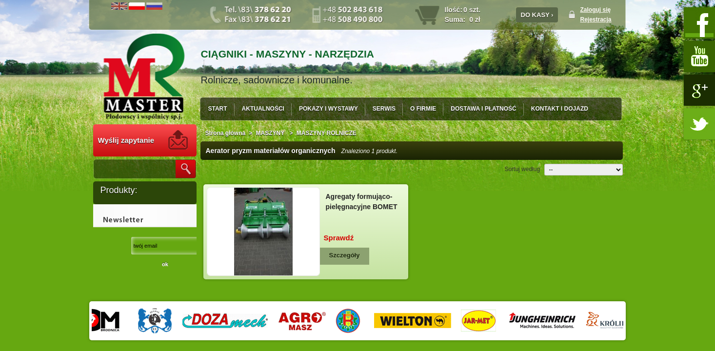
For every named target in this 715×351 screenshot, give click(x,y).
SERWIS (384, 108)
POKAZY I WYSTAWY (328, 108)
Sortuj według (522, 169)
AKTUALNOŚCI (263, 108)
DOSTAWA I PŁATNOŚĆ (483, 108)
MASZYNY (271, 133)
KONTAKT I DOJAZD (559, 108)
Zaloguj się (595, 9)
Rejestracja (596, 19)
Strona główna (225, 133)
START (217, 108)
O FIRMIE (423, 108)
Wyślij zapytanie (126, 140)
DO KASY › (537, 15)
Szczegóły (344, 255)
